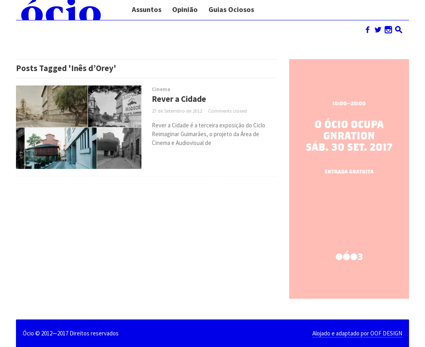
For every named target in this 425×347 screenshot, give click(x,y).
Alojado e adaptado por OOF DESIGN (357, 333)
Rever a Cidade (179, 99)
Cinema (161, 89)
